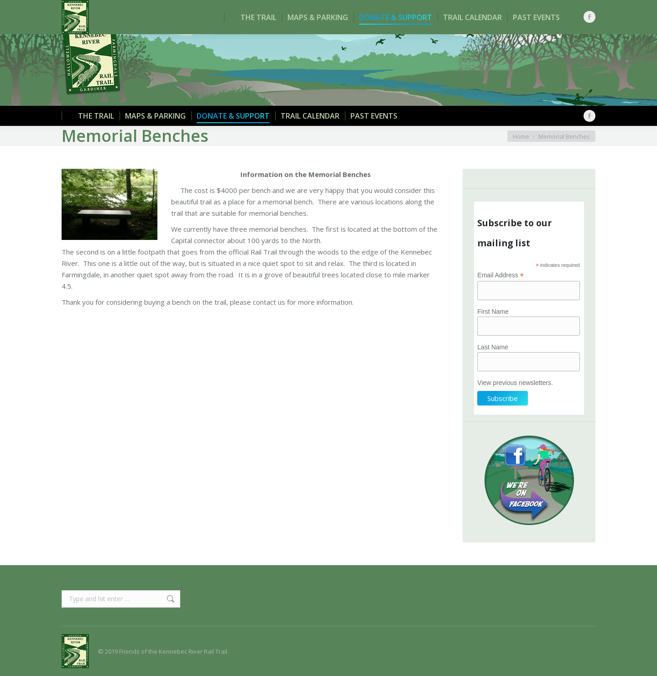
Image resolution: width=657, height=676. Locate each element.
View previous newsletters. (515, 382)
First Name (492, 311)
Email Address (500, 275)
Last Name (492, 347)
